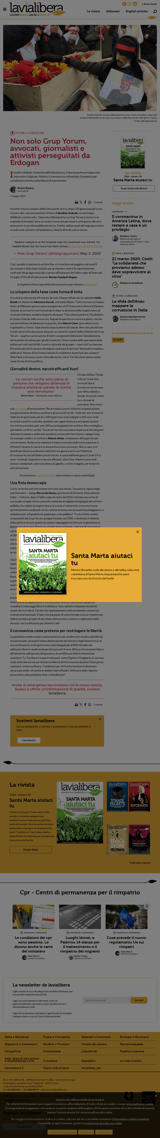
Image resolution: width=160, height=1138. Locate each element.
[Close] (138, 531)
